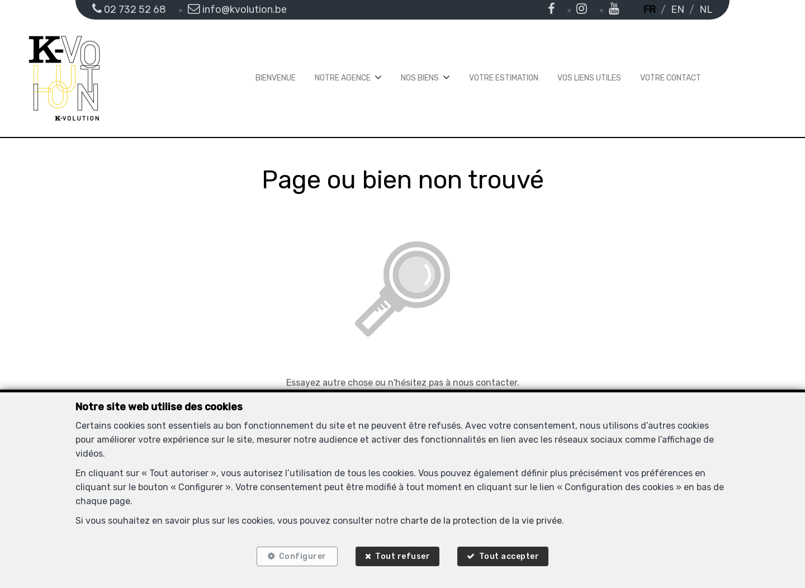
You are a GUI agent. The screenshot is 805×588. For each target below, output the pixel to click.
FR (649, 9)
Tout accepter (510, 556)
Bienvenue (275, 78)
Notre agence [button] (343, 78)
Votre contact (670, 78)
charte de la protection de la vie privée (481, 519)
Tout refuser (402, 556)
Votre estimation (503, 78)
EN (677, 9)
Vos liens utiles (589, 78)
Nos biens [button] (420, 78)
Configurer (301, 556)
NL (706, 9)
